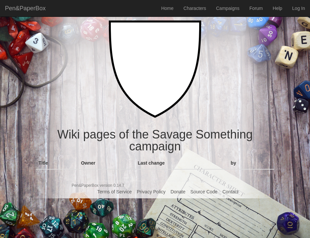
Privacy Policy (151, 191)
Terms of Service (114, 191)
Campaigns (228, 8)
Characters (195, 8)
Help (277, 8)
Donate (177, 191)
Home (167, 8)
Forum (256, 8)
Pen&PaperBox (25, 8)
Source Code (204, 191)
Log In (298, 8)
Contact (230, 191)
